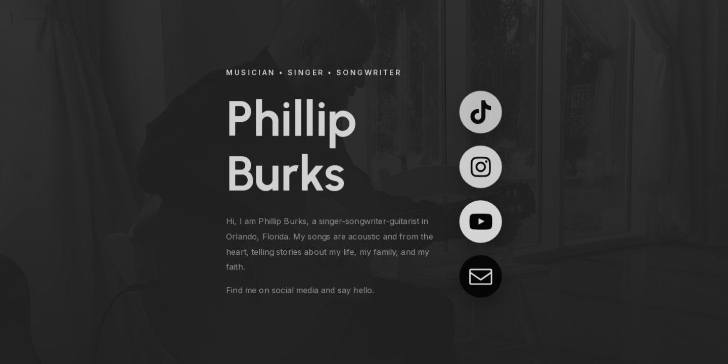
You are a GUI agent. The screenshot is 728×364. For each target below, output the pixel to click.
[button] (481, 111)
